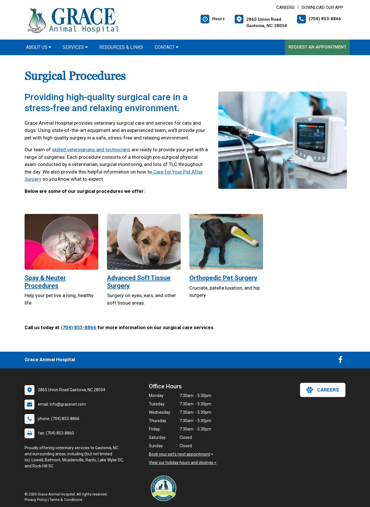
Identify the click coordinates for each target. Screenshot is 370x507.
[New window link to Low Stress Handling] (165, 488)
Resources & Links (121, 47)
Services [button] (75, 47)
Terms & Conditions (65, 499)
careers (322, 390)
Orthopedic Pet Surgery (223, 278)
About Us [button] (38, 47)
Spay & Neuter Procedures (45, 281)
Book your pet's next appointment (179, 454)
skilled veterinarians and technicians (91, 149)
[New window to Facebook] (340, 361)
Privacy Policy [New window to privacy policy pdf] (36, 499)
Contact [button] (166, 47)
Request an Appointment (317, 47)
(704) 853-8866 (78, 327)
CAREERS (285, 7)
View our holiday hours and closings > (183, 462)
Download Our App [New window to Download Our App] (322, 7)
